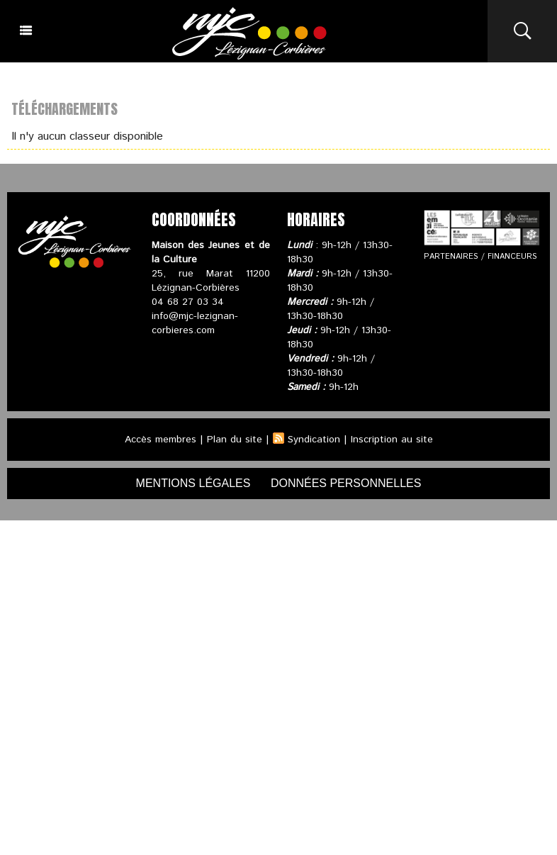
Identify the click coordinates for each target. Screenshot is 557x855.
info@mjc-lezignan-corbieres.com (195, 323)
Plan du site (234, 439)
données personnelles (346, 483)
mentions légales (193, 483)
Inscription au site (392, 439)
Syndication (314, 439)
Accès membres (160, 439)
